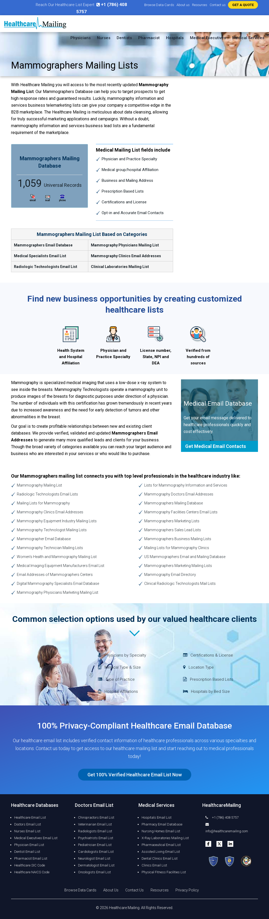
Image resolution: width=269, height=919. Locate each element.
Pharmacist (149, 37)
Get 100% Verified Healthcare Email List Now (134, 774)
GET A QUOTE (243, 5)
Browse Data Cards (159, 5)
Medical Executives (208, 37)
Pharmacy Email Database (162, 824)
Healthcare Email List (30, 817)
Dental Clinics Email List (160, 858)
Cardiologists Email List (96, 852)
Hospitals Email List (157, 817)
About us (183, 5)
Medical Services (248, 37)
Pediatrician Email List (95, 845)
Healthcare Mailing (124, 908)
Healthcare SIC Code (29, 865)
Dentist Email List (27, 852)
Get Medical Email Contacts (215, 446)
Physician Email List (29, 845)
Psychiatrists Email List (95, 838)
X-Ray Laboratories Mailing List (165, 838)
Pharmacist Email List (30, 858)
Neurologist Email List (94, 858)
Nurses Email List (27, 831)
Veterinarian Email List (95, 824)
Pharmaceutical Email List (161, 845)
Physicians (80, 37)
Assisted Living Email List (161, 852)
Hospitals (175, 37)
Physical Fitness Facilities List (164, 872)
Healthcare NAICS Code (31, 872)
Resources (199, 5)
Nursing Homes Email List (161, 831)
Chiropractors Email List (96, 817)
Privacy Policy (187, 890)
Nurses (103, 37)
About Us (110, 890)
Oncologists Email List (94, 872)
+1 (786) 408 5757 (222, 817)
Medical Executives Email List (36, 838)
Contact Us (134, 890)
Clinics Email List (154, 865)
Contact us (218, 5)
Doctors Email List (27, 824)
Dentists (124, 37)
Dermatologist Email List (96, 865)
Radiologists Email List (95, 831)
